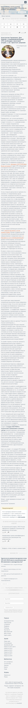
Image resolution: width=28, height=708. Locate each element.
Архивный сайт (8, 645)
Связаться (7, 675)
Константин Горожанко (19, 19)
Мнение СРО (14, 553)
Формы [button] (6, 672)
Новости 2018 (8, 655)
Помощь (6, 628)
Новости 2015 (8, 650)
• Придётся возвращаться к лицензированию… (9, 579)
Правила (6, 626)
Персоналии (7, 622)
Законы (6, 665)
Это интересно (8, 662)
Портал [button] (6, 618)
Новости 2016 (8, 652)
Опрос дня (7, 641)
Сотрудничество (9, 621)
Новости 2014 (8, 648)
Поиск (6, 677)
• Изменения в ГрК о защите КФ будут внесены (11, 565)
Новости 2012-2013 (9, 646)
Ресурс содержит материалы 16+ (14, 686)
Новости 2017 (8, 654)
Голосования (8, 643)
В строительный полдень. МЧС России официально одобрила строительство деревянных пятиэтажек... (13, 528)
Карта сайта (7, 635)
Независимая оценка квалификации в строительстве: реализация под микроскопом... (13, 537)
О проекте (7, 624)
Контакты (7, 630)
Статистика (7, 663)
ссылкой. (19, 703)
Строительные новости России (14, 683)
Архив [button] (6, 638)
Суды (5, 669)
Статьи (7, 19)
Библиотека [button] (8, 659)
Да (3, 14)
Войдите (4, 548)
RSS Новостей (8, 631)
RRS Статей (7, 633)
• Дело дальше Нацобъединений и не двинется (11, 574)
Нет (3, 11)
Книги (6, 667)
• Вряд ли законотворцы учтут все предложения (11, 570)
